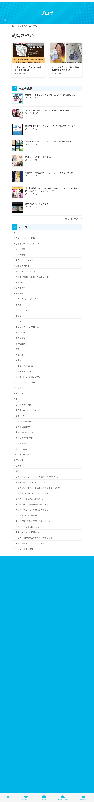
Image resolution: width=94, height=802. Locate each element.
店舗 (17, 349)
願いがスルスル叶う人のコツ (37, 203)
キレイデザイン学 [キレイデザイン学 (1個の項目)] (54, 692)
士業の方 (19, 315)
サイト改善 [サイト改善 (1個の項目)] (30, 696)
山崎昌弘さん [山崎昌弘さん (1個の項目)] (62, 717)
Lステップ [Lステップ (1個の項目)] (29, 688)
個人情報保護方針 (18, 568)
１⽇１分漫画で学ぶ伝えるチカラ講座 (47, 748)
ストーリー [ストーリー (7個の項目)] (42, 696)
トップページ (26, 798)
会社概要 (15, 563)
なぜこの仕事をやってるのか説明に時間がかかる (37, 476)
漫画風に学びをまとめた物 (27, 410)
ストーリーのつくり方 (23, 548)
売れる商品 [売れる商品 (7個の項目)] (49, 717)
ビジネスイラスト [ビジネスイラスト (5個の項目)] (46, 700)
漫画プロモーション (24, 260)
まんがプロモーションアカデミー (30, 376)
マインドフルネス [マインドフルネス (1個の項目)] (69, 708)
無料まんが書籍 (63, 798)
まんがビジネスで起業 (23, 365)
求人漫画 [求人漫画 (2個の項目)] (29, 721)
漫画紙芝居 (18, 460)
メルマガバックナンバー (24, 382)
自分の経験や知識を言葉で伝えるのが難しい (35, 521)
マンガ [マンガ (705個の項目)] (16, 713)
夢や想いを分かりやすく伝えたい (30, 482)
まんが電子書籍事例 (24, 437)
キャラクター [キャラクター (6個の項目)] (39, 692)
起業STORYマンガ (23, 415)
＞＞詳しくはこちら (20, 652)
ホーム (14, 558)
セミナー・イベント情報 (24, 238)
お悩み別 (17, 471)
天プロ (16, 232)
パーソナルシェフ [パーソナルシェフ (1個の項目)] (29, 700)
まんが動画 (18, 393)
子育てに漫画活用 (23, 426)
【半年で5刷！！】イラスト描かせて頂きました (28, 68)
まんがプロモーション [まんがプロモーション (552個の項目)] (63, 688)
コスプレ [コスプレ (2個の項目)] (68, 692)
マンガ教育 (20, 254)
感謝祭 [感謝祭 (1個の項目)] (73, 717)
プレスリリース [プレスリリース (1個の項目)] (41, 708)
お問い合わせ (84, 798)
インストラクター (23, 310)
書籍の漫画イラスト (24, 432)
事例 (16, 399)
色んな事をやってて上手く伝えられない (33, 543)
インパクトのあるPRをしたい (28, 526)
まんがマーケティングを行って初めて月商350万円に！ (49, 110)
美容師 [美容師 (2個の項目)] (56, 721)
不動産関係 (20, 338)
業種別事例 (18, 293)
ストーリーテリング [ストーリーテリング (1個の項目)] (57, 696)
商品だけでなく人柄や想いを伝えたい (32, 510)
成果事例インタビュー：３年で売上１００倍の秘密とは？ (50, 94)
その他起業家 (21, 343)
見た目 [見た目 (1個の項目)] (43, 725)
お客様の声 (18, 387)
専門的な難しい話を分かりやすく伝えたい (34, 504)
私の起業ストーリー (24, 371)
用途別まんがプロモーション (26, 243)
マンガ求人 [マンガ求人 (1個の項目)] (27, 713)
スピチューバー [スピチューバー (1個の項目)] (74, 696)
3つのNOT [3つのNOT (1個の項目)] (17, 688)
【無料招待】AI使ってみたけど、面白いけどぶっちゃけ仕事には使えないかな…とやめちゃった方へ (53, 189)
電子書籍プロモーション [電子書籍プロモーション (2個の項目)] (66, 725)
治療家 (18, 304)
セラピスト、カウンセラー (27, 299)
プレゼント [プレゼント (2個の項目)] (55, 708)
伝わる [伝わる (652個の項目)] (72, 713)
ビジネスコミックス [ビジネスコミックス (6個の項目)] (64, 700)
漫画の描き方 (19, 287)
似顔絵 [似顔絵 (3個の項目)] (16, 717)
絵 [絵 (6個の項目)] (49, 721)
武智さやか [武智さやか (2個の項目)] (18, 721)
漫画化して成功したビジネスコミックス (33, 276)
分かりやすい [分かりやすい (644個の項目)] (27, 717)
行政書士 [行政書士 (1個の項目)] (34, 725)
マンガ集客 (20, 249)
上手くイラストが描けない (27, 532)
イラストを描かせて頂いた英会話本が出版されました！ (65, 68)
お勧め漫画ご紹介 (21, 265)
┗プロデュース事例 (22, 454)
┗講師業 (19, 354)
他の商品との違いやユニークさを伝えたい (34, 493)
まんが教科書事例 (23, 421)
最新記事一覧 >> (73, 218)
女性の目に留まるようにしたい (29, 498)
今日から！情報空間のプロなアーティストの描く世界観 (49, 172)
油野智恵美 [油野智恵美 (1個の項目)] (40, 721)
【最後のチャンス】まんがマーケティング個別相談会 (48, 141)
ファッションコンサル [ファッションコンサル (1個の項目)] (55, 704)
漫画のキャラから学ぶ (25, 271)
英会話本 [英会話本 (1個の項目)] (65, 721)
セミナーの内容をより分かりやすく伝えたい (35, 537)
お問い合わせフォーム (20, 579)
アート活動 (18, 282)
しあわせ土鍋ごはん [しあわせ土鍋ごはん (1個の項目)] (43, 688)
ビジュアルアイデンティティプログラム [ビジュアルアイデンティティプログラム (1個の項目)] (28, 704)
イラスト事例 (21, 443)
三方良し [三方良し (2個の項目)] (63, 713)
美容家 (18, 360)
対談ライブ (18, 465)
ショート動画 (21, 449)
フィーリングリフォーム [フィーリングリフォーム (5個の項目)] (23, 708)
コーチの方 (20, 321)
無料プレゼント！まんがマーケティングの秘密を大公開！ (50, 126)
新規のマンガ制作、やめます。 (38, 157)
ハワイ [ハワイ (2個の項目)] (16, 700)
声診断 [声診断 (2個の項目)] (38, 717)
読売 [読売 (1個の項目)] (51, 725)
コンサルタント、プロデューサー (30, 326)
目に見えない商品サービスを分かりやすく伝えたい (38, 487)
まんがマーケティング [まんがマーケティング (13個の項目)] (22, 692)
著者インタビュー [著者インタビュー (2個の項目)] (20, 725)
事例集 (44, 798)
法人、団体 (20, 332)
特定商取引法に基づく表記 (22, 574)
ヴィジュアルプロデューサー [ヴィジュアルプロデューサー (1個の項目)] (45, 713)
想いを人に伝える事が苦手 (27, 515)
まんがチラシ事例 (23, 404)
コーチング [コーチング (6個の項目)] (18, 696)
